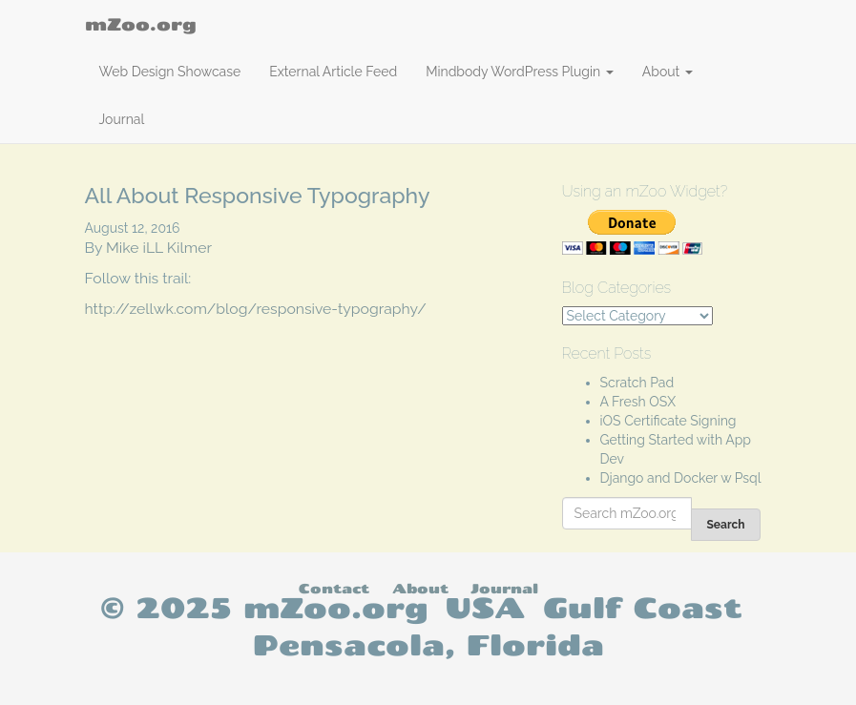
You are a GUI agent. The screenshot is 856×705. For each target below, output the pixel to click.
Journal (122, 119)
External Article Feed (333, 71)
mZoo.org (141, 23)
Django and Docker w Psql (681, 478)
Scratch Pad (637, 382)
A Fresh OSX (638, 401)
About (667, 71)
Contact (334, 588)
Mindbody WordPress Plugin (520, 71)
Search (725, 524)
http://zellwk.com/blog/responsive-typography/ (256, 309)
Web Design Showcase (170, 71)
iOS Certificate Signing (668, 420)
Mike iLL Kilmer (159, 247)
